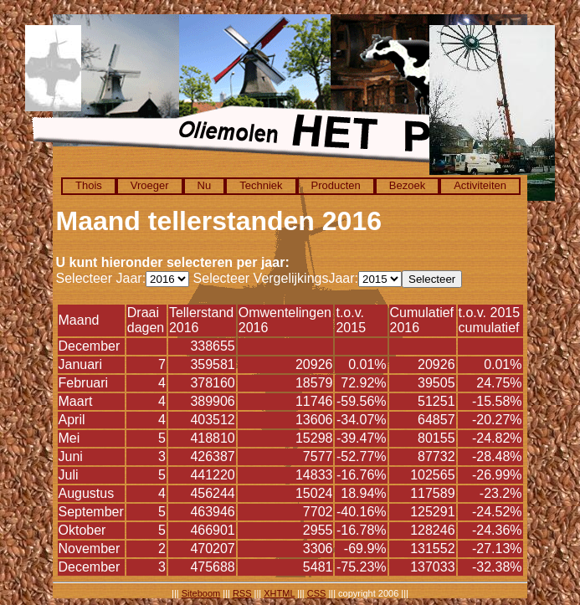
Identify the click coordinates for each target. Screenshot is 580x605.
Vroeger (150, 185)
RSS (242, 593)
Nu (205, 185)
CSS (316, 593)
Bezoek (407, 185)
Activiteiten (480, 185)
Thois (88, 185)
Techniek (260, 185)
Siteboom (201, 593)
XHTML (279, 593)
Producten (336, 185)
